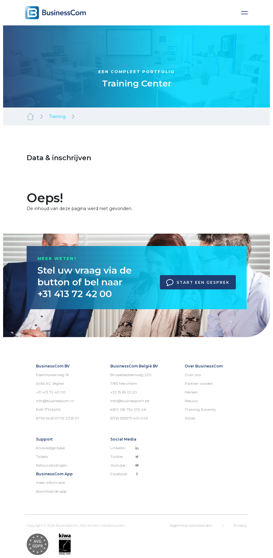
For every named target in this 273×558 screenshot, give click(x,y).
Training (57, 116)
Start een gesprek (198, 282)
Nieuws (191, 400)
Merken (191, 392)
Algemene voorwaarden (191, 525)
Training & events (200, 409)
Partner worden (199, 383)
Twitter (124, 456)
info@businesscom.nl (55, 400)
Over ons (193, 374)
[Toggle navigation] (244, 12)
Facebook (124, 474)
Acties (190, 418)
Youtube (124, 465)
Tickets (42, 456)
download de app (51, 491)
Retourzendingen (51, 465)
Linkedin (124, 448)
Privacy (240, 525)
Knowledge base (50, 448)
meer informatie (50, 482)
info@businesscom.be (129, 400)
